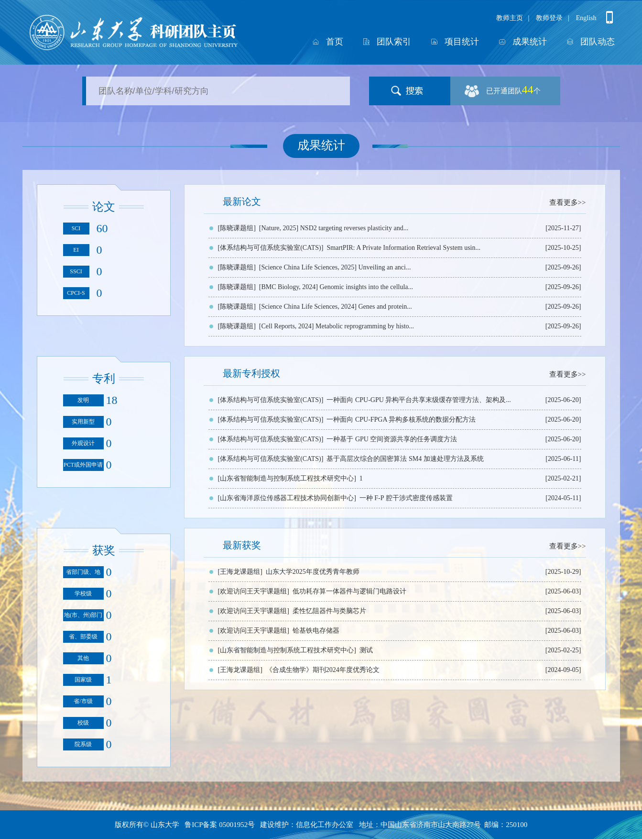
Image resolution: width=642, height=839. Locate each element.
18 (112, 400)
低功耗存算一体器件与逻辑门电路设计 (349, 591)
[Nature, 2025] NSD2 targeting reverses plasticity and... (333, 228)
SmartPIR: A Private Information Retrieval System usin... (403, 247)
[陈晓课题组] (237, 228)
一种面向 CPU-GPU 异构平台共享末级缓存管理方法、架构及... (418, 399)
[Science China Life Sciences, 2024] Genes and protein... (335, 306)
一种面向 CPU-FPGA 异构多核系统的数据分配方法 (401, 419)
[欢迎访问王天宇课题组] (253, 591)
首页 (334, 41)
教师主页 (509, 18)
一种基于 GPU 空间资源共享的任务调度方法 (391, 439)
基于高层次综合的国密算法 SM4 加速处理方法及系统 (404, 458)
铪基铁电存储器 (316, 630)
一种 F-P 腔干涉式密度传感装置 (406, 498)
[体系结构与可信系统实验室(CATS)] (271, 247)
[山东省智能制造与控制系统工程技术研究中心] (287, 478)
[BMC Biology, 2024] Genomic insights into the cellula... (336, 287)
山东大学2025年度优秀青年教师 (312, 571)
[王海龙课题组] (240, 571)
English (586, 18)
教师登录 (549, 18)
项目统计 (462, 41)
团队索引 (394, 41)
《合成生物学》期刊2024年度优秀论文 (323, 669)
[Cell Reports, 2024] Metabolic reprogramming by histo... (336, 326)
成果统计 (529, 41)
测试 (366, 650)
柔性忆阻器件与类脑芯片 (329, 611)
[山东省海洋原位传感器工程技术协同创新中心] (287, 498)
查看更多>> (567, 202)
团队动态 (597, 41)
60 (102, 228)
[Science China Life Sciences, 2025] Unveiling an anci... (335, 267)
